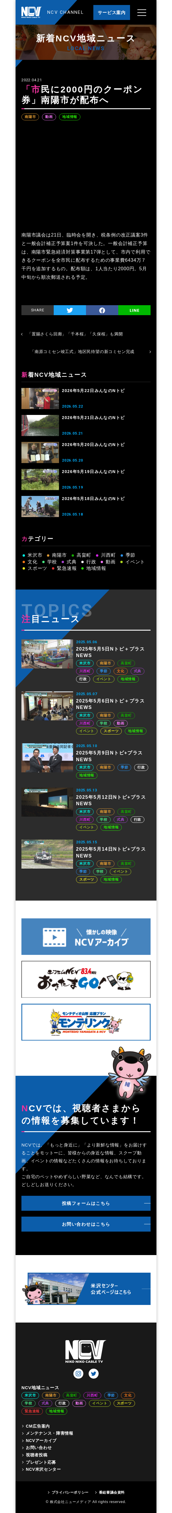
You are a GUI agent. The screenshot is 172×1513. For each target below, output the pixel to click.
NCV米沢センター (43, 1469)
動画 (49, 117)
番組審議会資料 (112, 1492)
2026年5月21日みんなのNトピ (93, 417)
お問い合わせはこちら (86, 1224)
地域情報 (69, 117)
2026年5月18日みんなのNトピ (93, 498)
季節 (131, 555)
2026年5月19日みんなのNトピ (93, 471)
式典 (72, 561)
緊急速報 (67, 568)
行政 (91, 561)
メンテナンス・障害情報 (49, 1433)
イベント (135, 561)
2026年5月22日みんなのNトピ (93, 390)
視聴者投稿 (37, 1455)
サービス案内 (112, 12)
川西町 (108, 555)
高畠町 (84, 555)
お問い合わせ (39, 1447)
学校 (52, 561)
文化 (33, 561)
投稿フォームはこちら (86, 1203)
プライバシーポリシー (70, 1492)
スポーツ (37, 568)
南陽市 (30, 117)
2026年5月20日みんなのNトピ (93, 444)
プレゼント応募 (41, 1462)
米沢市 (35, 555)
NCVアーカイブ (41, 1440)
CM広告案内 (38, 1426)
